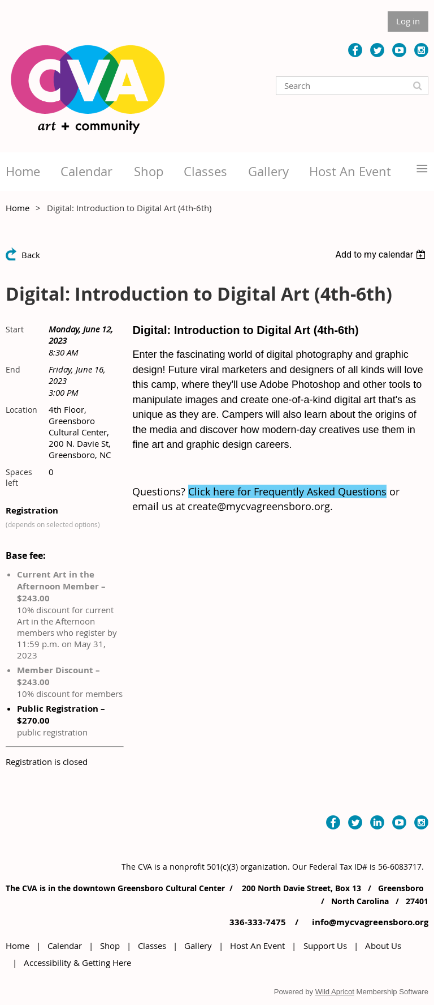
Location (21, 409)
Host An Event (257, 945)
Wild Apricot (334, 991)
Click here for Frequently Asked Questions (287, 491)
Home (17, 207)
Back (30, 254)
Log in (408, 21)
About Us (383, 945)
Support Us (325, 945)
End (13, 369)
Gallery (198, 945)
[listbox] (381, 254)
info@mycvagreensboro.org (369, 922)
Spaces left (19, 477)
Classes (152, 945)
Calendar (64, 945)
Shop (110, 945)
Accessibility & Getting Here (77, 962)
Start (15, 329)
